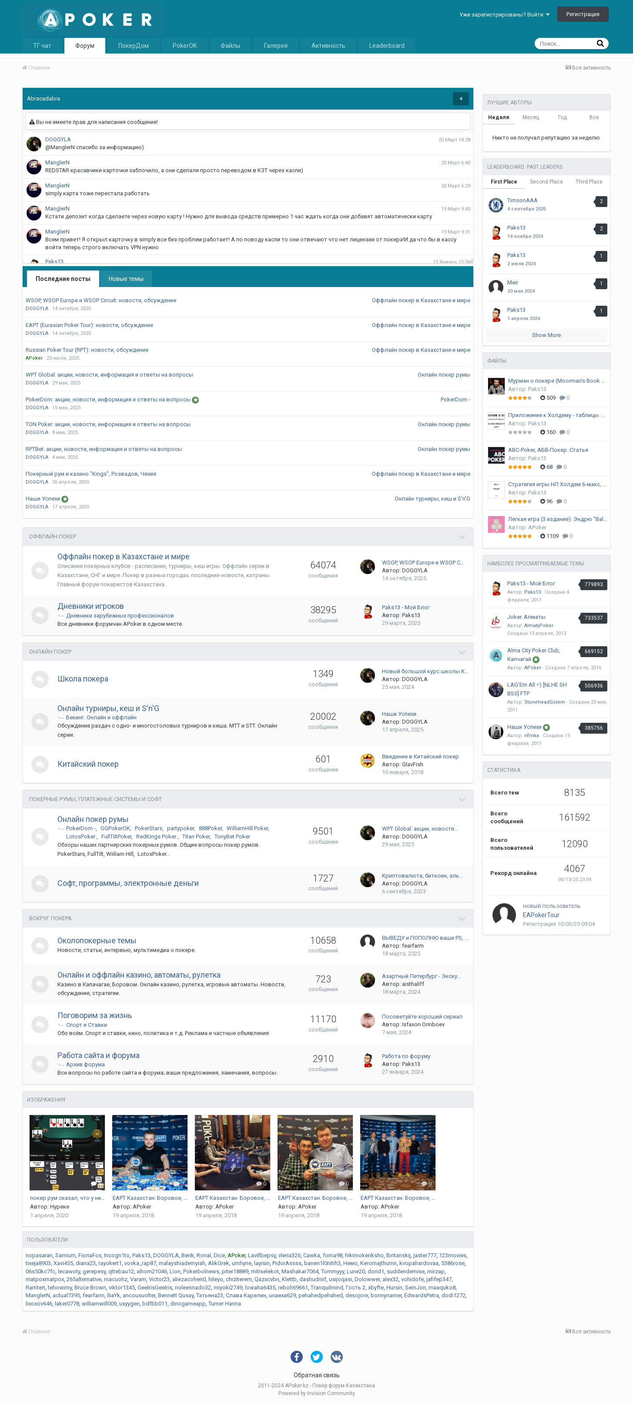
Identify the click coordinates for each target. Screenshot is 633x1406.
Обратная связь (317, 1375)
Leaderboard (387, 45)
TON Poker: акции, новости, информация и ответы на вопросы (108, 424)
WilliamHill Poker (247, 828)
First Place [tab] (504, 182)
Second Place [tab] (546, 182)
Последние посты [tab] (63, 278)
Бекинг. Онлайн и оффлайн (101, 717)
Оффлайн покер (52, 536)
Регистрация (583, 14)
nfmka (531, 735)
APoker (142, 1206)
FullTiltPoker (116, 836)
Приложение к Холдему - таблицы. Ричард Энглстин (557, 415)
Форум (84, 45)
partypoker (180, 828)
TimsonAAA (522, 200)
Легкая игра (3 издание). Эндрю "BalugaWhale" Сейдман (557, 519)
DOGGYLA (415, 570)
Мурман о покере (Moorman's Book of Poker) (557, 380)
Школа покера (82, 678)
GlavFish (412, 764)
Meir (512, 282)
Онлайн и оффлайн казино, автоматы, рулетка (139, 974)
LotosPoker (81, 836)
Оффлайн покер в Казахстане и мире (421, 300)
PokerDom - (455, 399)
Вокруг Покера (50, 918)
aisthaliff (413, 984)
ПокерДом (133, 45)
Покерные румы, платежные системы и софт (95, 799)
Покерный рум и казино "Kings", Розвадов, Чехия (91, 474)
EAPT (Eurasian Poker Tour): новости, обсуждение (89, 325)
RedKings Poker (157, 836)
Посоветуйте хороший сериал (422, 1016)
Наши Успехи (43, 498)
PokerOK (185, 45)
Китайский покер (88, 763)
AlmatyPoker (538, 625)
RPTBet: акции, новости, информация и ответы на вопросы (104, 449)
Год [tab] (562, 117)
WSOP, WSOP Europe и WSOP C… (423, 562)
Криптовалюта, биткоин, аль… (422, 875)
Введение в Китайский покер (420, 756)
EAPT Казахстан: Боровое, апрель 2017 (164, 1198)
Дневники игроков (90, 606)
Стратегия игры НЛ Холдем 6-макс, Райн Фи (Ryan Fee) (557, 484)
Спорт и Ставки (86, 1025)
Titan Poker (196, 836)
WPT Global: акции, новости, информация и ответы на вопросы (109, 374)
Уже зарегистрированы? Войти (504, 14)
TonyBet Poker (232, 836)
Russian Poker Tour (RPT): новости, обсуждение (87, 350)
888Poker (210, 828)
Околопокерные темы (97, 940)
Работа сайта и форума (98, 1055)
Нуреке (59, 1206)
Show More (546, 335)
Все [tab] (594, 117)
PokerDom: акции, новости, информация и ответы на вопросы (109, 399)
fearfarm (413, 945)
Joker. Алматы (526, 617)
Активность (328, 45)
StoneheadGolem (544, 702)
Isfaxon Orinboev (423, 1024)
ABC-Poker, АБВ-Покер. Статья (548, 450)
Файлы (230, 45)
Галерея (276, 45)
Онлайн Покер (50, 651)
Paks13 (411, 615)
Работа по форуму (406, 1056)
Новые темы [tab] (126, 278)
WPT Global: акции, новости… (420, 828)
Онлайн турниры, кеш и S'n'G (432, 498)
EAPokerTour (541, 915)
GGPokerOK (115, 828)
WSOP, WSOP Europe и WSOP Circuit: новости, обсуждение (101, 300)
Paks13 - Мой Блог (406, 607)
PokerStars (148, 828)
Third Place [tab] (589, 182)
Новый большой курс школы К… (425, 671)
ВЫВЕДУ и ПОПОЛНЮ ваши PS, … (425, 938)
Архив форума (85, 1064)
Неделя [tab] (498, 117)
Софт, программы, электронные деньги (128, 883)
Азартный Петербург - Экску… (421, 976)
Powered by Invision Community (316, 1393)
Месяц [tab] (530, 117)
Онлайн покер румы (444, 374)
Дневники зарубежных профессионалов (120, 615)
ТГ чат (42, 45)
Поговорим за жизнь (94, 1015)
